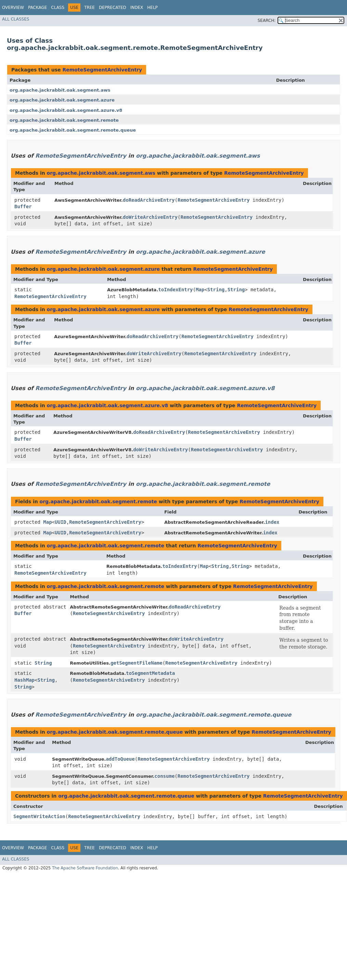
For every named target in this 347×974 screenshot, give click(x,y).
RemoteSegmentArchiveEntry (102, 69)
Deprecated (112, 7)
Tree (89, 7)
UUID (60, 522)
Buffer (23, 206)
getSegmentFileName (137, 663)
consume (164, 776)
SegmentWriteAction (39, 816)
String (216, 289)
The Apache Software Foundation (85, 868)
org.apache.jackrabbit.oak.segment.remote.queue (73, 130)
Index (136, 7)
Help (152, 7)
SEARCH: (267, 20)
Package (37, 7)
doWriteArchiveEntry (150, 217)
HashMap (24, 680)
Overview (13, 7)
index (272, 522)
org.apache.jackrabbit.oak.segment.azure (62, 100)
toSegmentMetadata (150, 673)
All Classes (15, 19)
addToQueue (120, 759)
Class (57, 7)
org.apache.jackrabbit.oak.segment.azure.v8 (66, 110)
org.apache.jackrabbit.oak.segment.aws (60, 90)
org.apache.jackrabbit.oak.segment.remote (64, 120)
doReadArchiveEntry (149, 200)
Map (200, 289)
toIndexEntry (175, 289)
